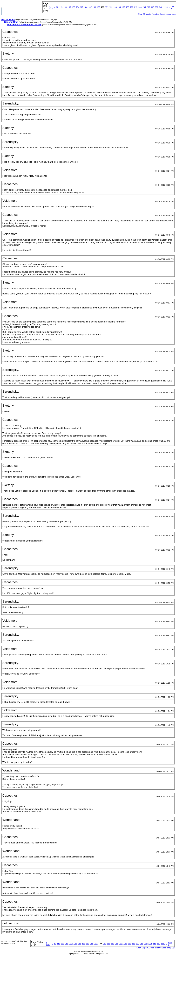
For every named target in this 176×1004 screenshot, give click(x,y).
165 (69, 7)
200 (131, 7)
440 (152, 7)
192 (110, 7)
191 (106, 7)
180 (73, 7)
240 (139, 7)
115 (60, 7)
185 (81, 7)
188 (94, 7)
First (51, 7)
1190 (165, 7)
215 (135, 7)
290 (148, 7)
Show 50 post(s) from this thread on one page (157, 14)
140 (65, 7)
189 (98, 7)
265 (144, 7)
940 (160, 7)
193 (115, 7)
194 (119, 7)
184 (77, 7)
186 (85, 7)
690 (156, 7)
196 (127, 7)
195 (123, 7)
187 (90, 7)
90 (57, 7)
